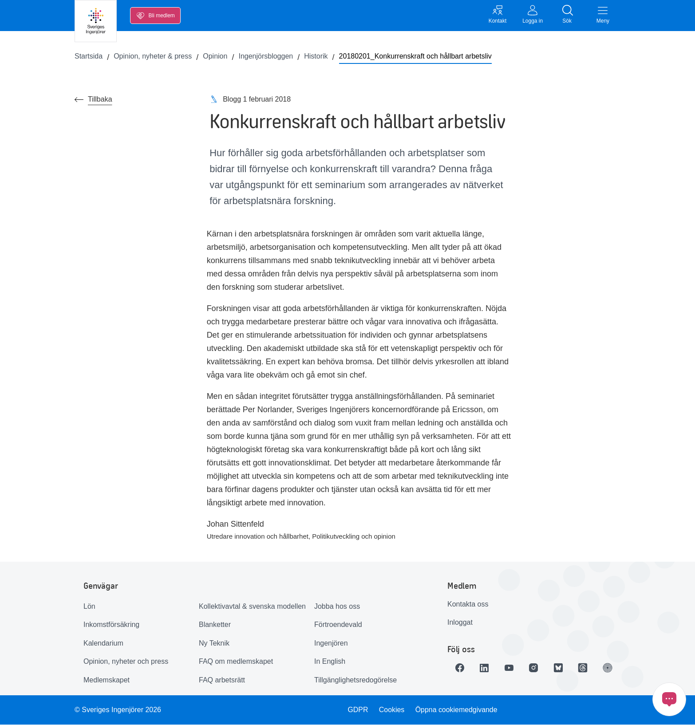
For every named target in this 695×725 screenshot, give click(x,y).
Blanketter (215, 625)
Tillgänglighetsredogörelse (355, 680)
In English (329, 662)
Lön (89, 606)
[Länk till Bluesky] (559, 668)
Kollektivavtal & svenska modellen (252, 606)
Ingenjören (331, 643)
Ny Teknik (214, 643)
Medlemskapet (106, 680)
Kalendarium (103, 643)
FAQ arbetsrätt (222, 680)
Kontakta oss (468, 604)
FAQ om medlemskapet (236, 662)
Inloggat (460, 622)
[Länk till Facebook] (460, 668)
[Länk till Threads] (584, 668)
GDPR (358, 709)
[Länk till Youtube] (509, 668)
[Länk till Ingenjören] (609, 668)
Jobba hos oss (337, 606)
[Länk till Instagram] (534, 668)
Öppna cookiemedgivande (456, 709)
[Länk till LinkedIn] (484, 668)
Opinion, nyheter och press (125, 662)
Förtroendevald (338, 625)
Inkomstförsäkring (111, 625)
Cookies (392, 709)
